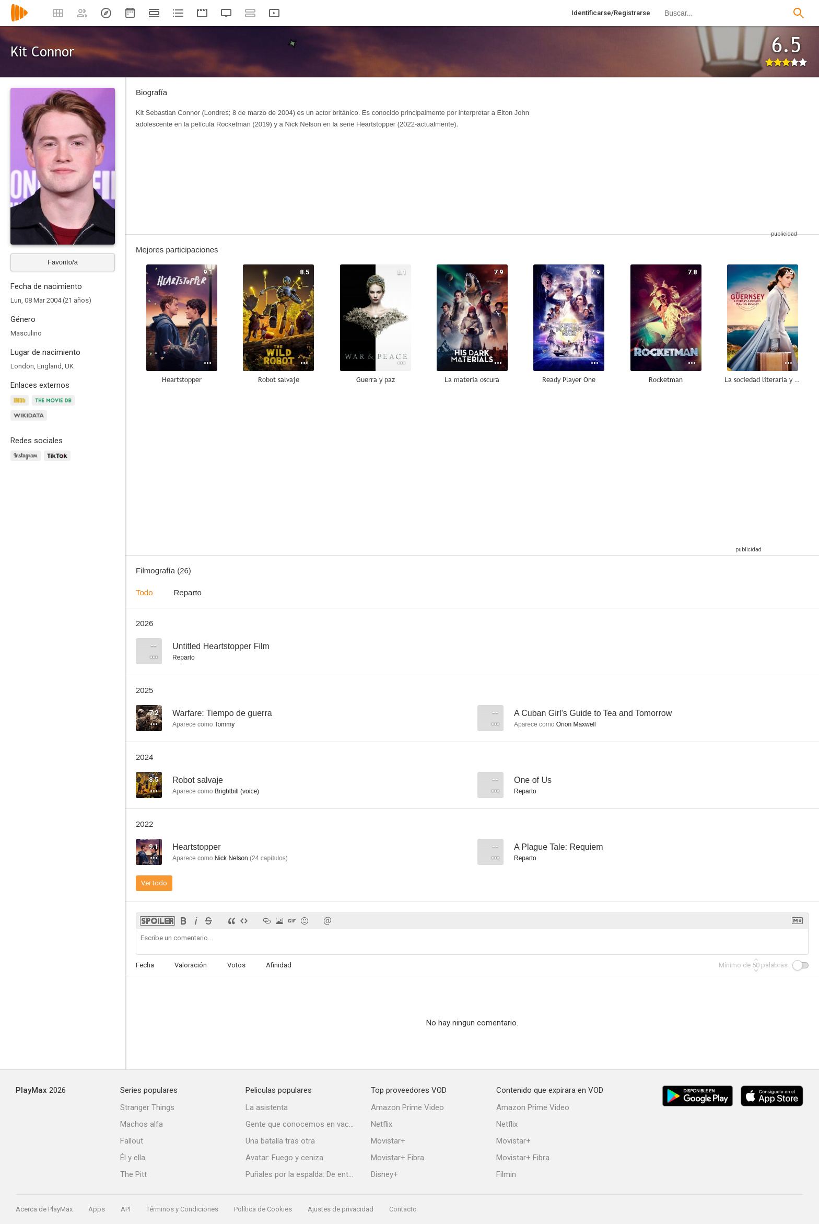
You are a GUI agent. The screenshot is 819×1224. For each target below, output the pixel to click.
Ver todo (154, 883)
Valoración (190, 965)
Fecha (145, 965)
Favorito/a (63, 262)
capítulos (269, 858)
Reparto (188, 592)
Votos (236, 965)
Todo (144, 592)
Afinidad (278, 965)
